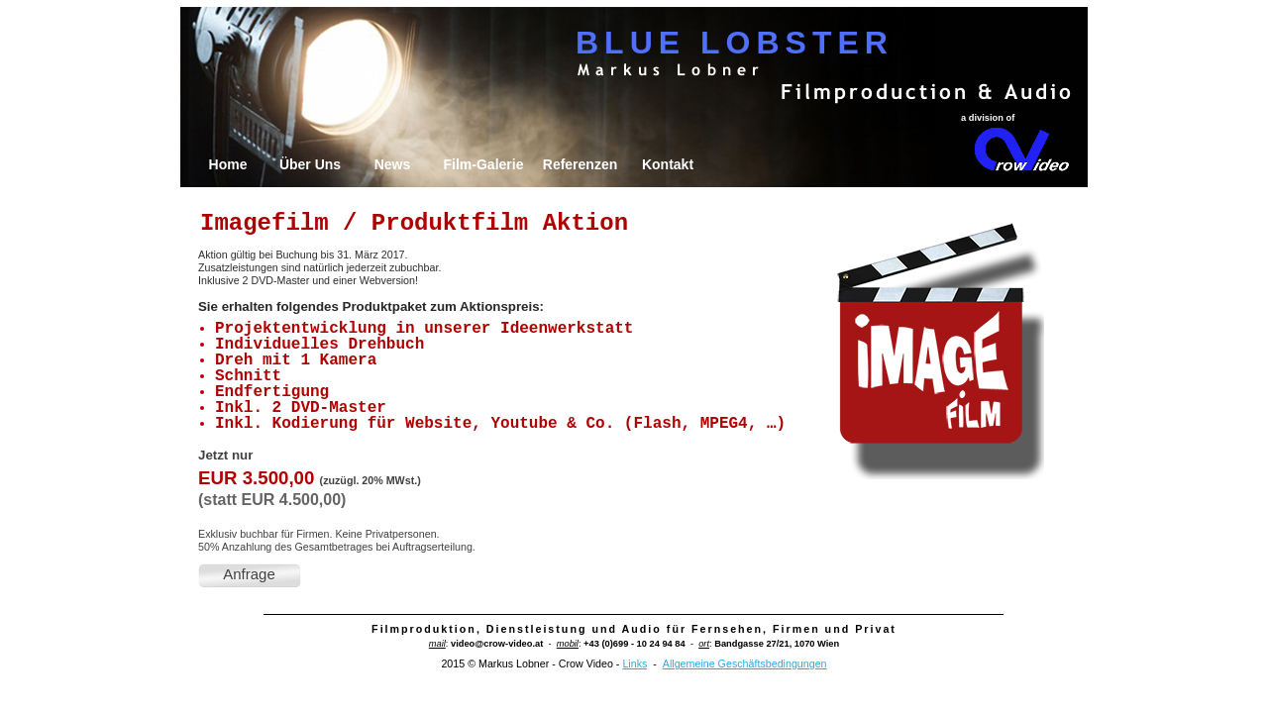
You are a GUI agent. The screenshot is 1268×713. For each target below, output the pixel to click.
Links (634, 663)
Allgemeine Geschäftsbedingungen (745, 663)
